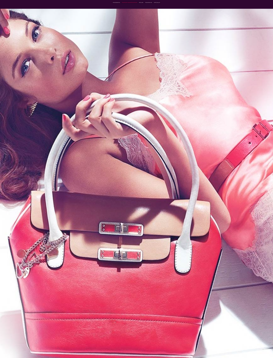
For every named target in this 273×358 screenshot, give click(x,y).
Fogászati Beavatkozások (129, 2)
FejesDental (116, 2)
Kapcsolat (157, 2)
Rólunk (141, 2)
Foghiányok (148, 2)
